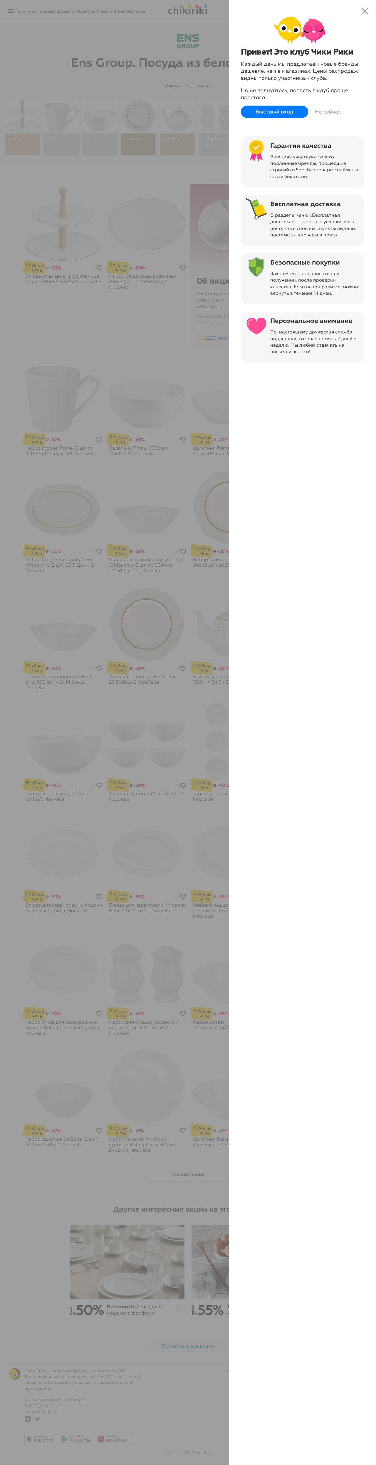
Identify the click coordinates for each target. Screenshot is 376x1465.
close (365, 11)
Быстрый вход (274, 112)
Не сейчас (328, 112)
